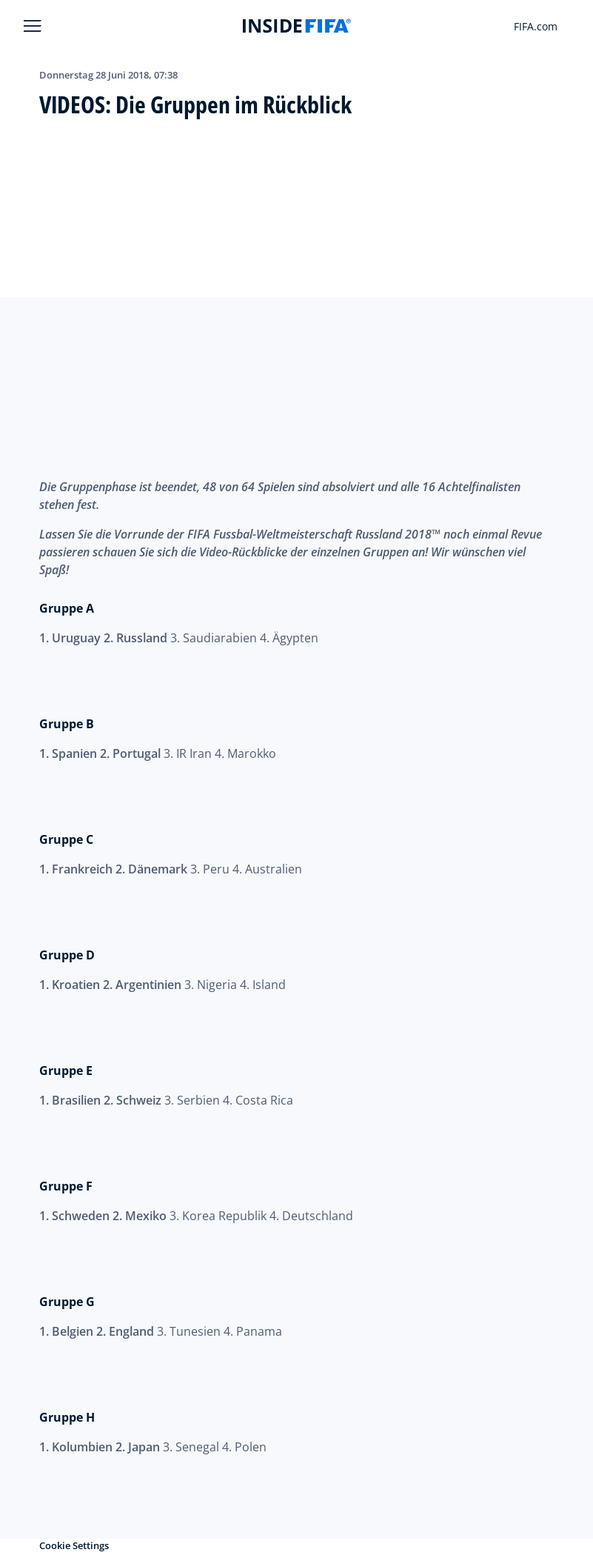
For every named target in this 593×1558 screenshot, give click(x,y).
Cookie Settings (74, 1545)
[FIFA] (297, 26)
